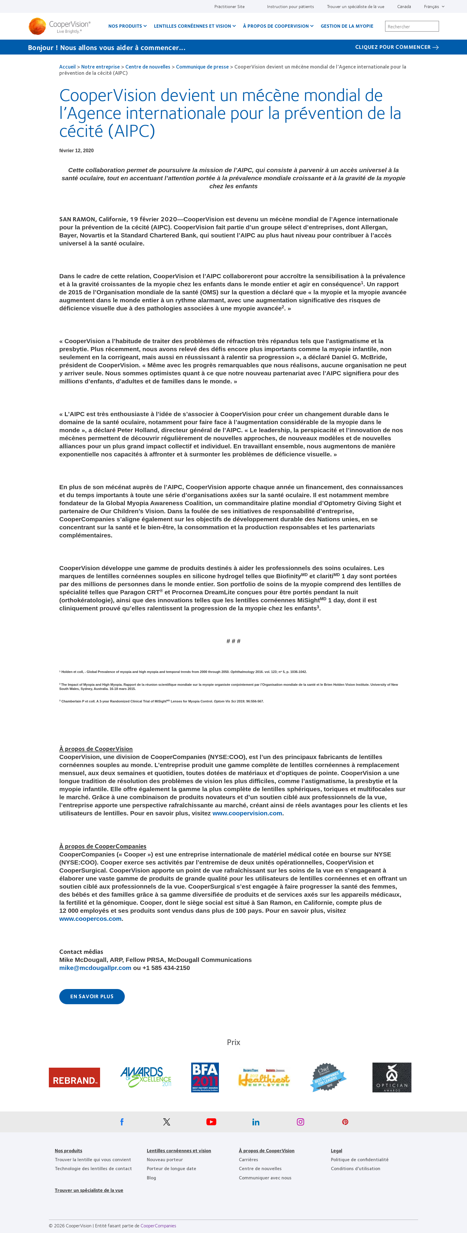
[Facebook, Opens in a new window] (121, 1123)
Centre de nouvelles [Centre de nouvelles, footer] (260, 1168)
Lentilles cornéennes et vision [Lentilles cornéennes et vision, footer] (179, 1150)
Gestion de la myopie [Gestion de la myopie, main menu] (347, 25)
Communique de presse (202, 66)
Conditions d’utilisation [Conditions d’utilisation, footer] (355, 1168)
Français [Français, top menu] (431, 6)
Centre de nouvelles (147, 66)
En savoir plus (92, 996)
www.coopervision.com (247, 813)
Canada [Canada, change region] (404, 6)
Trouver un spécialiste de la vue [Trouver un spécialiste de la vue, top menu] (355, 6)
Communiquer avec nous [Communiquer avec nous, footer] (265, 1177)
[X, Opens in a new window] (166, 1123)
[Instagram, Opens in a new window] (300, 1123)
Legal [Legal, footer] (336, 1150)
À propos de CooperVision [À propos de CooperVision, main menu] (276, 25)
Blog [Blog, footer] (151, 1177)
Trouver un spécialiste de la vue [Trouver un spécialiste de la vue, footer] (89, 1190)
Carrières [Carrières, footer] (248, 1159)
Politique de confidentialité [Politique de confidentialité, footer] (360, 1159)
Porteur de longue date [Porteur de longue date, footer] (171, 1168)
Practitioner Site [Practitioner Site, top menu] (229, 6)
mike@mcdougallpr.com (95, 967)
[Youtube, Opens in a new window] (211, 1123)
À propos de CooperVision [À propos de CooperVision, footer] (267, 1150)
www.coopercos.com (90, 918)
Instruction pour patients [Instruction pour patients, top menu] (290, 6)
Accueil (67, 66)
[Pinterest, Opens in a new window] (345, 1123)
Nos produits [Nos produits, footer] (68, 1150)
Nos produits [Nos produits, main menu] (125, 25)
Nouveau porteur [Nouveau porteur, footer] (165, 1159)
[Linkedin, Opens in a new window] (255, 1123)
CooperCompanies (158, 1225)
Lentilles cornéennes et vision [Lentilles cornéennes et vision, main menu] (192, 25)
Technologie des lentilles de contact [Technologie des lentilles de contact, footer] (93, 1168)
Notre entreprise (100, 66)
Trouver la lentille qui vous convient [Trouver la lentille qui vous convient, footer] (93, 1159)
